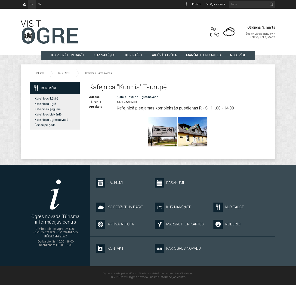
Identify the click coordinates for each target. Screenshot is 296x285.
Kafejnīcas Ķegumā (48, 109)
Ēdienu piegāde (45, 125)
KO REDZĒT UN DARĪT (67, 55)
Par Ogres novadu (215, 4)
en (39, 4)
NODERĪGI (237, 55)
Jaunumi (109, 183)
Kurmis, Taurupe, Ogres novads (137, 97)
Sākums (40, 73)
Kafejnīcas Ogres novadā (98, 73)
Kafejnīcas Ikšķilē (46, 98)
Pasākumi (169, 183)
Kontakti (196, 4)
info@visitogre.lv (55, 236)
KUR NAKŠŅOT (105, 55)
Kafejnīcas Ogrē (45, 104)
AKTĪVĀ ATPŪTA (164, 55)
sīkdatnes (186, 273)
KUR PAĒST (134, 55)
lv (32, 4)
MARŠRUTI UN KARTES (203, 55)
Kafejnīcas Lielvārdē (48, 114)
